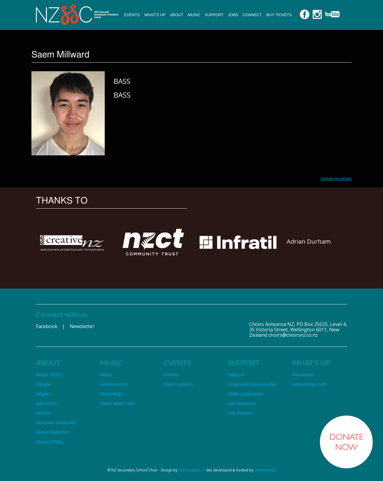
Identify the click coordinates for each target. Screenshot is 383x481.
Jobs (233, 15)
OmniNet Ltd (265, 470)
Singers (43, 394)
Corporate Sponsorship (252, 384)
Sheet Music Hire (117, 403)
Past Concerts (178, 384)
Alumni (42, 413)
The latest (302, 374)
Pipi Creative (189, 470)
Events (132, 15)
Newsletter (82, 326)
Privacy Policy (50, 441)
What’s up (154, 15)
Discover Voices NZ (56, 422)
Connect (252, 15)
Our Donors (240, 413)
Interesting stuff (309, 384)
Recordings (111, 394)
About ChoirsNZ (52, 432)
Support (214, 15)
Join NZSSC (47, 403)
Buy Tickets (279, 15)
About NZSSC (49, 374)
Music (194, 15)
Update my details (336, 178)
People (43, 384)
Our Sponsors (242, 403)
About (176, 15)
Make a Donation (245, 394)
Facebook (46, 326)
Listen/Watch (113, 384)
